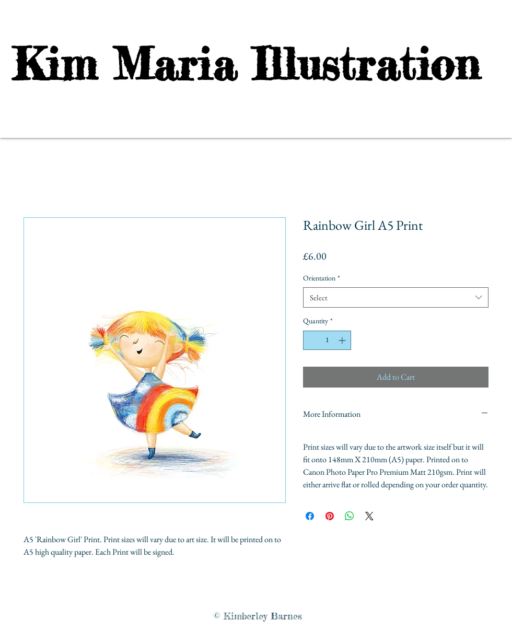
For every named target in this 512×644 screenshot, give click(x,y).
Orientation (321, 278)
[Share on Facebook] (310, 516)
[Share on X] (369, 516)
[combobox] (395, 297)
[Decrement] (311, 340)
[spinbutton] (327, 340)
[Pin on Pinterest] (329, 516)
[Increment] (343, 340)
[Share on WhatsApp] (349, 516)
